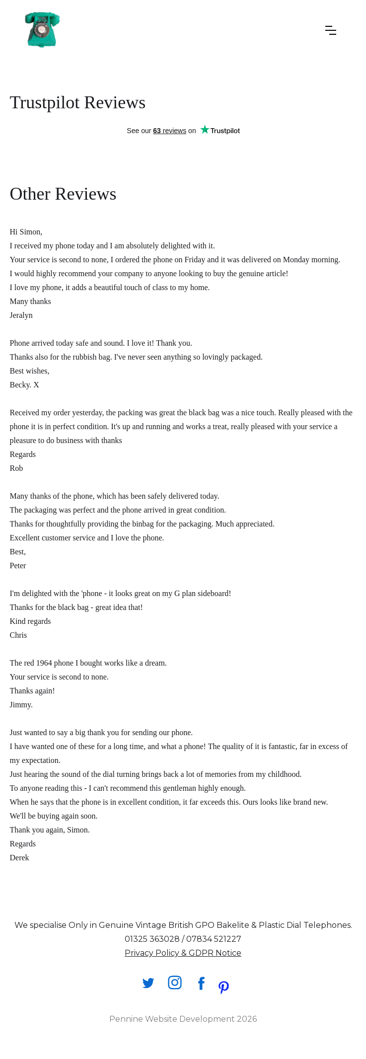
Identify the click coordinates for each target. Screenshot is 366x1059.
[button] (330, 30)
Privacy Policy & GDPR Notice (183, 953)
